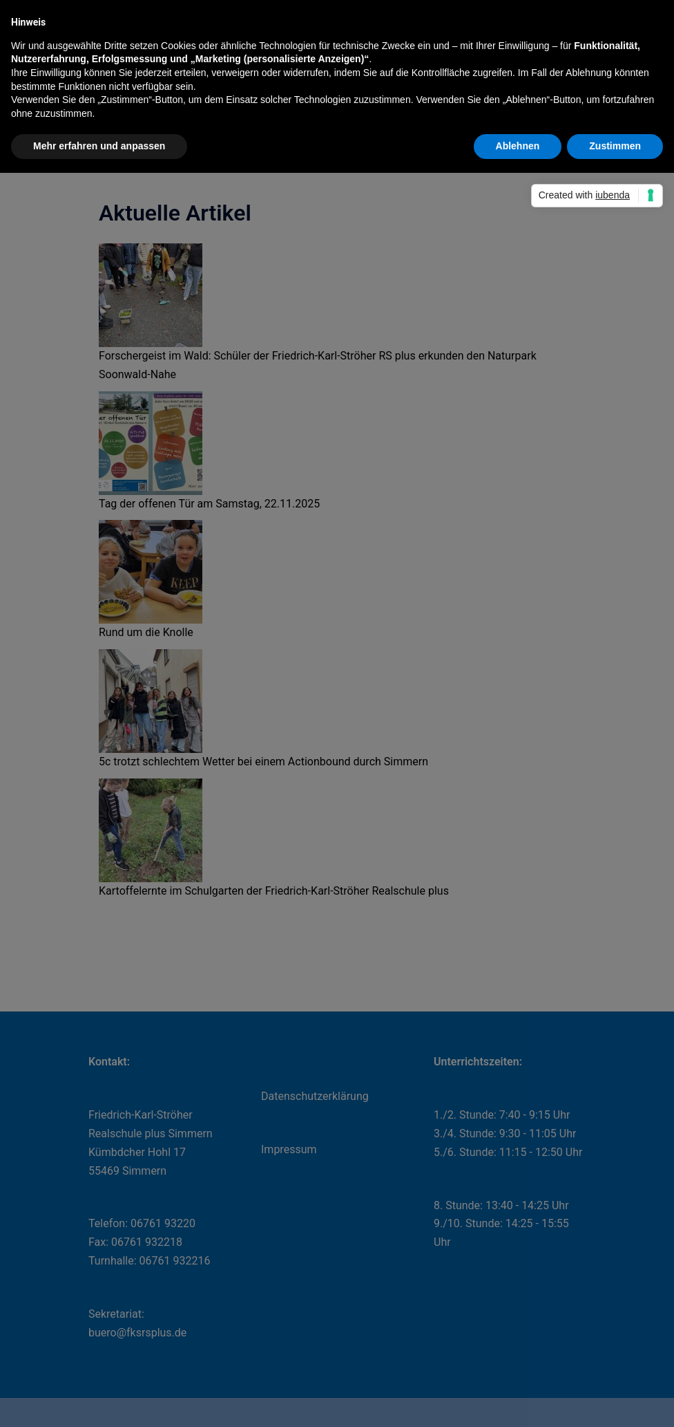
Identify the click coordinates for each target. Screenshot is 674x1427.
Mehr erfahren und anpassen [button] (99, 145)
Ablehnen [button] (518, 145)
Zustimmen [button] (615, 145)
